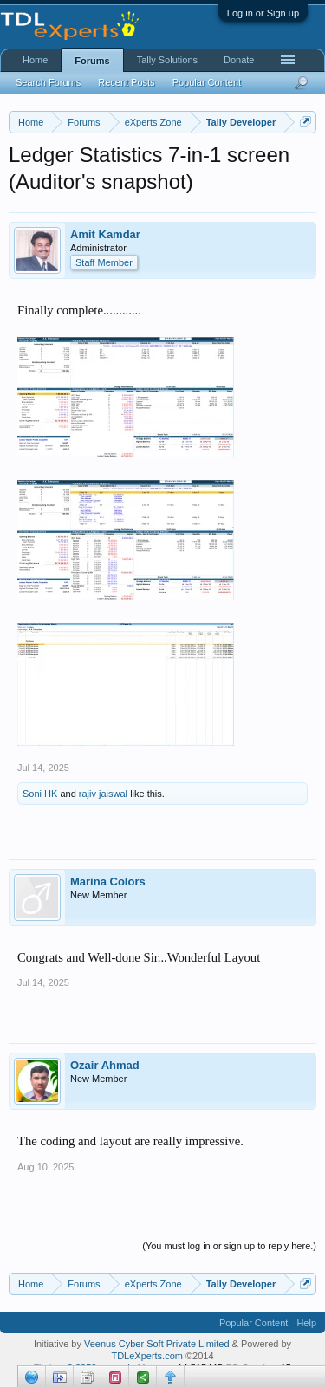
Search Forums (48, 82)
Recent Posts (126, 82)
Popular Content (207, 82)
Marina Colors (108, 881)
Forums (92, 60)
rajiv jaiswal (103, 793)
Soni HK (40, 793)
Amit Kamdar (105, 234)
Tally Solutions (167, 60)
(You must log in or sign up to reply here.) (229, 1246)
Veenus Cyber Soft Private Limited (158, 1343)
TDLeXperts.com (147, 1356)
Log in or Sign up (263, 13)
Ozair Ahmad (105, 1065)
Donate (239, 60)
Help (306, 1323)
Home (35, 60)
